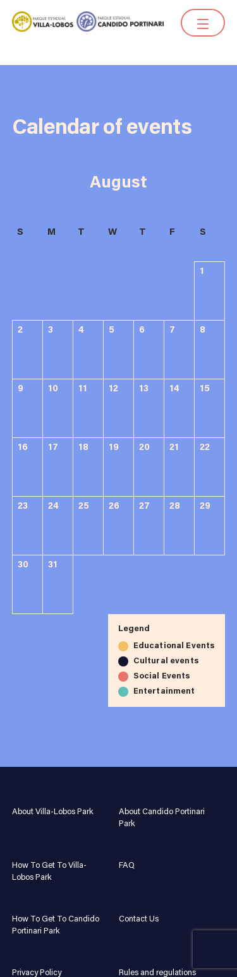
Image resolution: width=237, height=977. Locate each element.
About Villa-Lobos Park (52, 812)
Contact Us (139, 919)
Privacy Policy (36, 973)
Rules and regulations (157, 973)
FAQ (127, 866)
